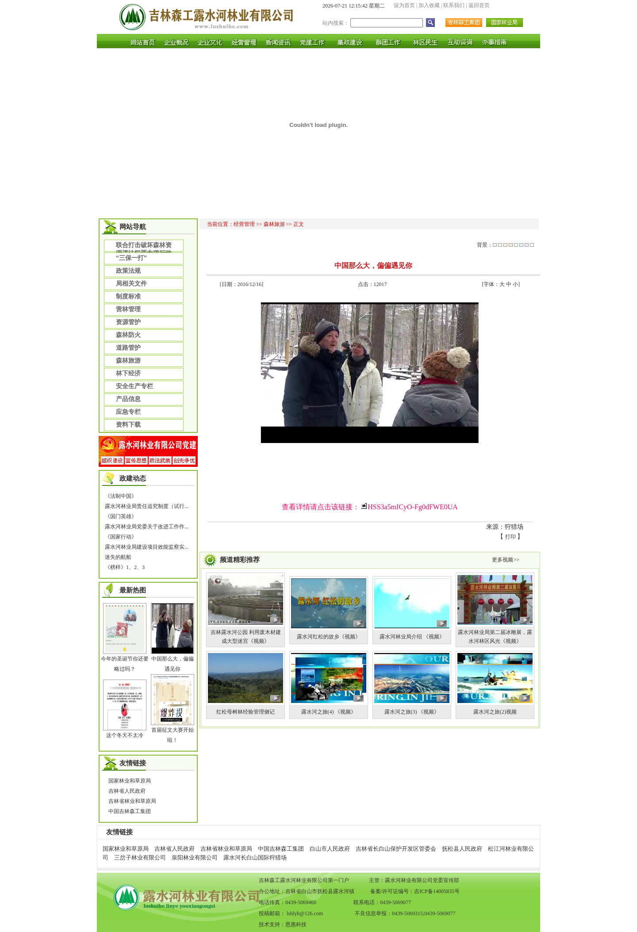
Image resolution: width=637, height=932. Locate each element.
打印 (510, 537)
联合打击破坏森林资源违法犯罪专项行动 (144, 246)
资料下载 (128, 424)
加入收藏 (429, 5)
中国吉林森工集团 (129, 811)
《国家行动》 (121, 537)
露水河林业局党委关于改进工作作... (146, 526)
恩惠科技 (296, 924)
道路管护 (128, 347)
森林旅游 (128, 360)
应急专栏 (128, 411)
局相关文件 (131, 283)
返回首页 (479, 5)
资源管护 (128, 321)
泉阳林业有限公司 (195, 857)
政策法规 (128, 270)
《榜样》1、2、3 (125, 567)
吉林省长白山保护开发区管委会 (396, 848)
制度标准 (128, 296)
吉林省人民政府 (127, 791)
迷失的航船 (118, 557)
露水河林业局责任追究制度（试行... (146, 506)
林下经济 (128, 373)
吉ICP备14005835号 (437, 891)
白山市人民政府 (330, 848)
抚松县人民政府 (462, 848)
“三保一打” (131, 257)
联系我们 (453, 5)
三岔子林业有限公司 (140, 857)
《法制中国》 (121, 496)
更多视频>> (505, 560)
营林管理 (128, 309)
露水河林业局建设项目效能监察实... (146, 547)
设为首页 (404, 5)
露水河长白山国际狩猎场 (255, 857)
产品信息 (128, 398)
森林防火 (128, 334)
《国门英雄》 (121, 516)
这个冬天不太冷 (124, 735)
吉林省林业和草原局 (132, 801)
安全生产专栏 (134, 386)
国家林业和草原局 (129, 781)
